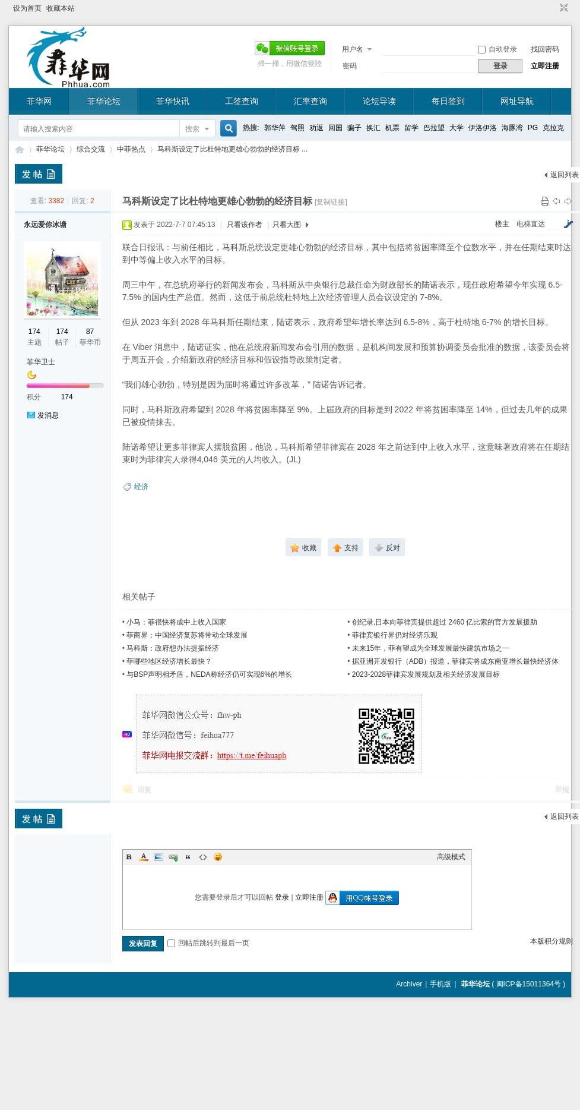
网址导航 (517, 101)
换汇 (373, 128)
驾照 (297, 128)
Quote (188, 857)
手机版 (440, 984)
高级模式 (451, 857)
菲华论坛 (104, 101)
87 (90, 331)
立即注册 (545, 66)
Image (158, 857)
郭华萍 (275, 128)
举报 (562, 790)
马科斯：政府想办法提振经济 (172, 648)
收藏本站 (60, 8)
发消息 (48, 415)
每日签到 (448, 101)
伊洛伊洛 (482, 128)
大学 (456, 128)
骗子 (354, 128)
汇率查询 (310, 101)
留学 (411, 128)
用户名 (352, 49)
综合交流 (91, 149)
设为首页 (27, 8)
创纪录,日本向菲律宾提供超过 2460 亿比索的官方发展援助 (445, 622)
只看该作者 (244, 224)
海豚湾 (512, 128)
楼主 (502, 224)
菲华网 (39, 101)
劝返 (316, 128)
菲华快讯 (172, 101)
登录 (282, 897)
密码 (350, 66)
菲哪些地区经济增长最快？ (169, 661)
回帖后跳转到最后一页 (208, 943)
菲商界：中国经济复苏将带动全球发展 (187, 635)
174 (34, 331)
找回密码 (545, 49)
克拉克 (553, 128)
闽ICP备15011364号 (528, 984)
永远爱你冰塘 (45, 224)
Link (173, 857)
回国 (335, 128)
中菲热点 (131, 149)
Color (144, 857)
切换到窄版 (562, 8)
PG (533, 128)
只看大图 (286, 224)
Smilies (218, 857)
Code (203, 857)
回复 (144, 790)
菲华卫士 (41, 362)
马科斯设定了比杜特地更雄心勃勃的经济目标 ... (232, 149)
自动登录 (497, 49)
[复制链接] (331, 202)
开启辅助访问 (553, 8)
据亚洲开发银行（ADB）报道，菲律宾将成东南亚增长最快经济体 (455, 661)
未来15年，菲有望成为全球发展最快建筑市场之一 (430, 648)
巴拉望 (434, 128)
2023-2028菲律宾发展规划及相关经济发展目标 (426, 674)
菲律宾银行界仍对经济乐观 (395, 635)
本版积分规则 (551, 941)
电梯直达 (530, 224)
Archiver (409, 984)
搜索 (192, 129)
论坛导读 (379, 101)
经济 (141, 487)
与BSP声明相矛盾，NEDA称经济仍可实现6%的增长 (209, 674)
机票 (392, 128)
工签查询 (241, 101)
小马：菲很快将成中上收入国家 (176, 622)
